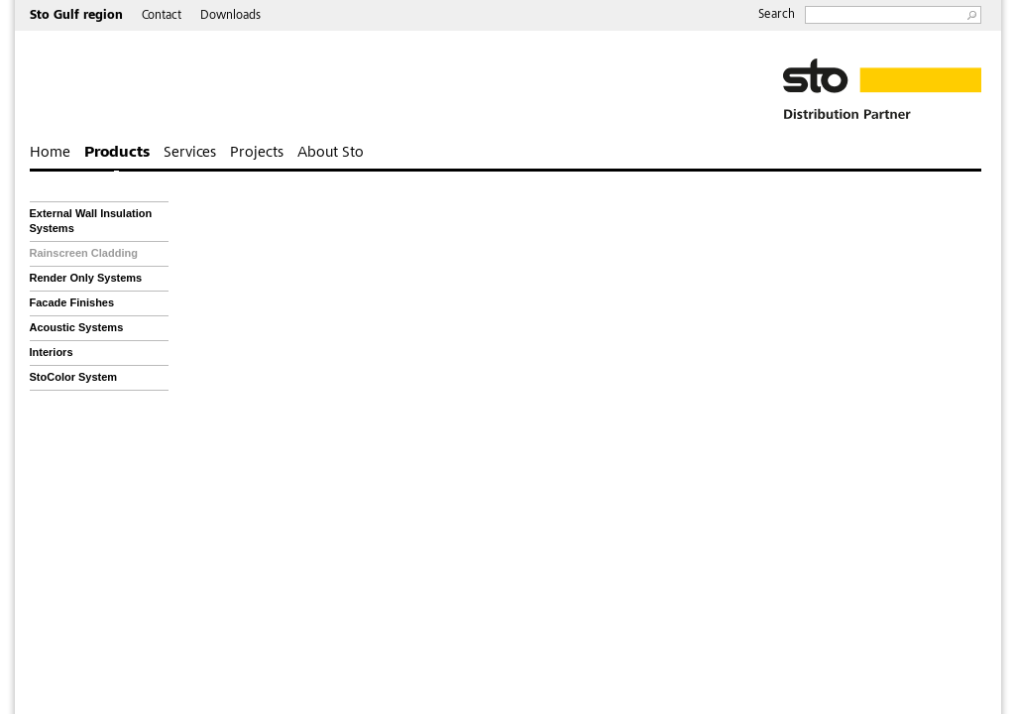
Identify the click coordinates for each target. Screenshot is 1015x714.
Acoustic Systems (77, 327)
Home (50, 153)
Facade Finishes (72, 302)
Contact (161, 16)
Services (190, 153)
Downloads (230, 16)
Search (776, 15)
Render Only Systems (86, 278)
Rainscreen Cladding (84, 253)
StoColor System (74, 377)
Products (117, 153)
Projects (256, 153)
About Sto (330, 153)
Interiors (51, 352)
